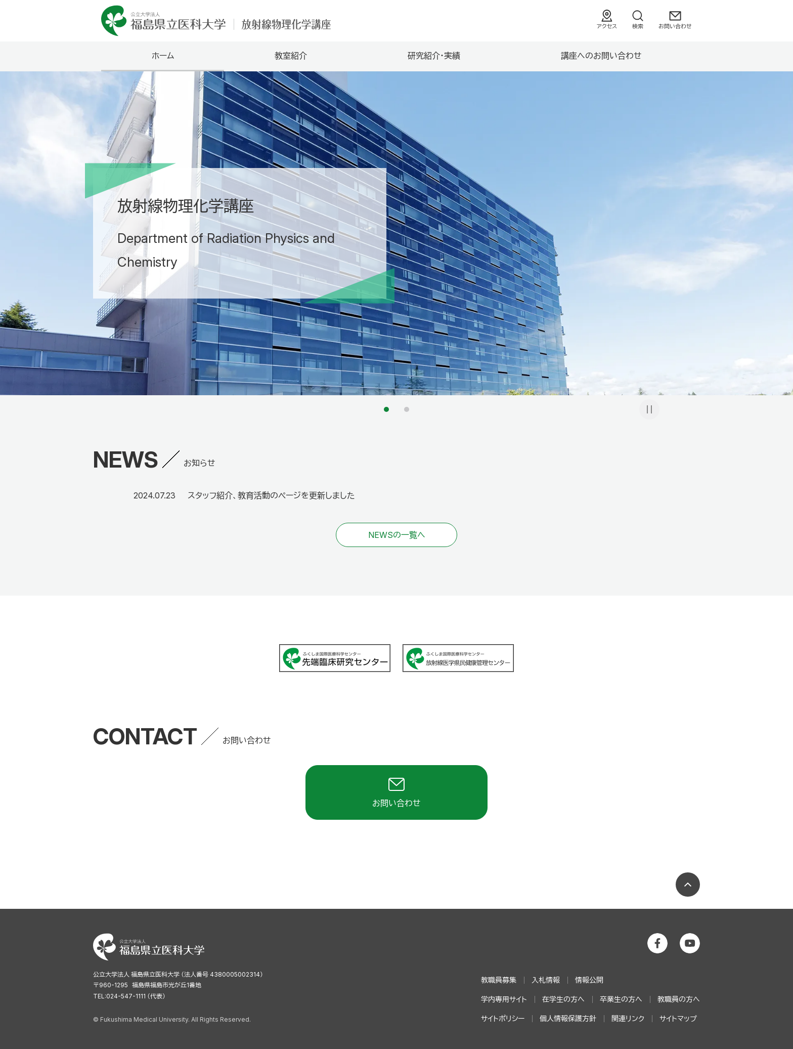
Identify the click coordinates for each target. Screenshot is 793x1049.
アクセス (607, 26)
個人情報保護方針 (568, 1018)
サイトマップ (678, 1018)
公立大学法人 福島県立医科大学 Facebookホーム (657, 943)
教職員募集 (498, 980)
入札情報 (546, 980)
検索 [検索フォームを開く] (637, 26)
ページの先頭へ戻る (688, 884)
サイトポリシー (502, 1018)
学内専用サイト (504, 999)
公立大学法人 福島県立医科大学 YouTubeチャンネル (690, 943)
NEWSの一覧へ (396, 535)
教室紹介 (291, 56)
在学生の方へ (563, 999)
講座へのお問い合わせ (601, 56)
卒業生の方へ (621, 999)
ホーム (163, 56)
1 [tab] (386, 409)
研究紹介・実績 (434, 56)
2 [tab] (406, 409)
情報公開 (589, 980)
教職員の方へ (678, 999)
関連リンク (627, 1018)
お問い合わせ (675, 26)
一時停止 (649, 409)
